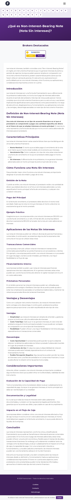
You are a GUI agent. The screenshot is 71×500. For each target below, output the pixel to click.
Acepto (59, 497)
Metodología (35, 492)
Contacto (35, 488)
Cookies (35, 484)
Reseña (40, 55)
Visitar (31, 55)
